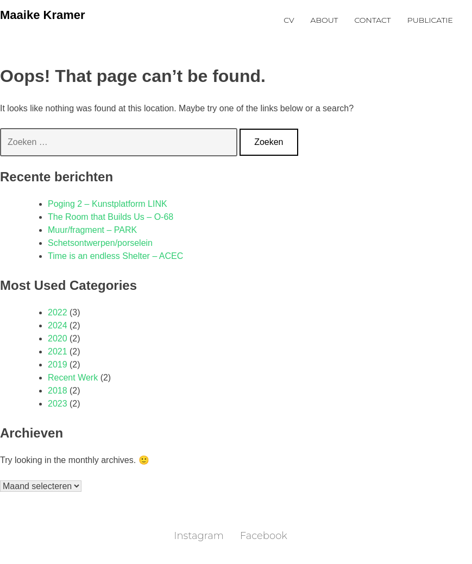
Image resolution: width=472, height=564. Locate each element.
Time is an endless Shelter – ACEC (115, 256)
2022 (57, 312)
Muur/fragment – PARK (92, 230)
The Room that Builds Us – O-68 (110, 216)
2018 (57, 390)
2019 (57, 364)
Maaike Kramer (42, 15)
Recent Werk (73, 377)
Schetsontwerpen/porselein (100, 243)
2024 (57, 325)
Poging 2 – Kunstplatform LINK (107, 203)
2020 (57, 338)
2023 (57, 403)
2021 (57, 351)
